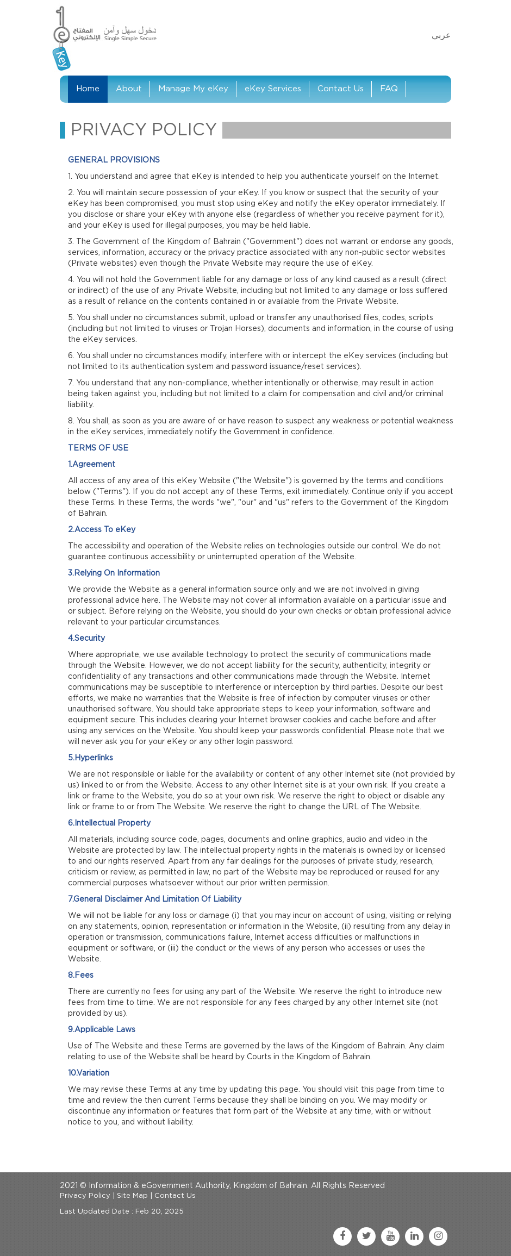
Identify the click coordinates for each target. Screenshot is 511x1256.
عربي (441, 35)
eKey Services (273, 89)
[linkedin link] (414, 1236)
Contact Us (340, 89)
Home (87, 89)
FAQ (389, 89)
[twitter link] (366, 1236)
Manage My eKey (193, 89)
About (129, 89)
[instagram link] (438, 1236)
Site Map (132, 1195)
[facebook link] (342, 1236)
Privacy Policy (85, 1195)
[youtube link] (390, 1236)
